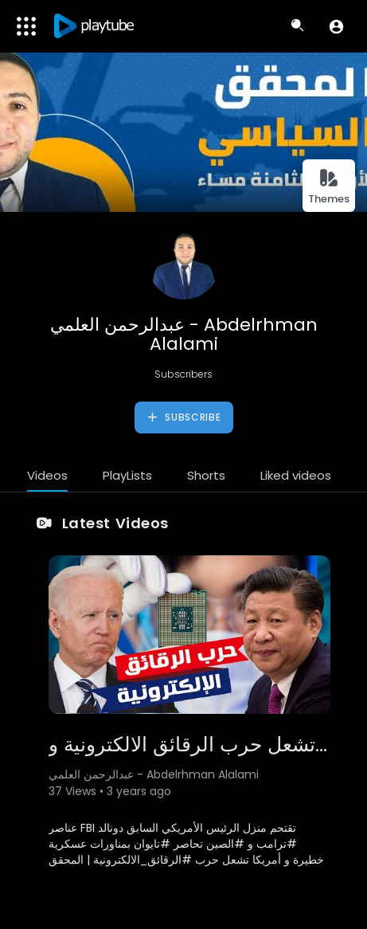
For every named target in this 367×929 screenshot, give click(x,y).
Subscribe (183, 417)
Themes (328, 186)
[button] (336, 26)
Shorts (206, 475)
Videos (47, 475)
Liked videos (295, 475)
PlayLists (127, 475)
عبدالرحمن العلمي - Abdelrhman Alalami (184, 334)
